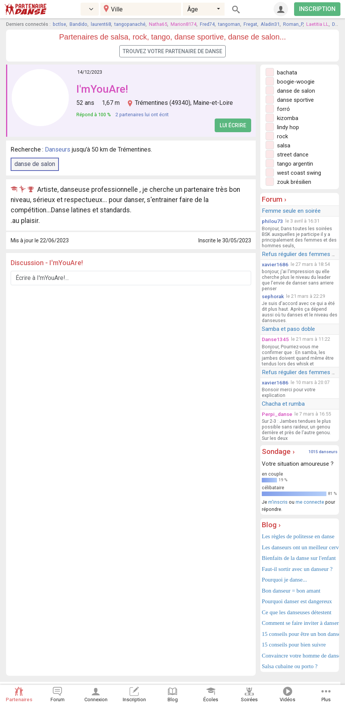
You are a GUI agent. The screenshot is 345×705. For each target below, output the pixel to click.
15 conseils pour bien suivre (294, 645)
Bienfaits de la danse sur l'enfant (299, 558)
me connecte (310, 502)
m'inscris (278, 502)
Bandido (78, 24)
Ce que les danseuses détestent (296, 612)
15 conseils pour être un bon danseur (299, 634)
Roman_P (293, 24)
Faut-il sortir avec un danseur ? (297, 569)
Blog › (271, 524)
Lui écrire (233, 125)
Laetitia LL (317, 24)
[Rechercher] (236, 9)
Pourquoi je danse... (284, 580)
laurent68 (101, 24)
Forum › (274, 199)
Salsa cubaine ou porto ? (290, 666)
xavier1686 (275, 264)
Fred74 (207, 24)
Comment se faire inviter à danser (299, 623)
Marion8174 (183, 24)
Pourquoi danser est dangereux (297, 601)
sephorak (273, 296)
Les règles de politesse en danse (298, 536)
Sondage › (278, 451)
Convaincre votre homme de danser (299, 656)
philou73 (272, 221)
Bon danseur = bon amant (291, 591)
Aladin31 (270, 24)
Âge (192, 9)
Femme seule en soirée (291, 210)
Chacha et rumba (283, 403)
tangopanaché (130, 24)
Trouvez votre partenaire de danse (172, 51)
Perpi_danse (277, 414)
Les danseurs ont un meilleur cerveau (299, 547)
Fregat (250, 24)
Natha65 (158, 24)
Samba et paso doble (288, 329)
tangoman (229, 24)
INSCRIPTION (317, 9)
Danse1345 (275, 339)
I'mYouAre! (102, 89)
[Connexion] (281, 9)
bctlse (59, 24)
